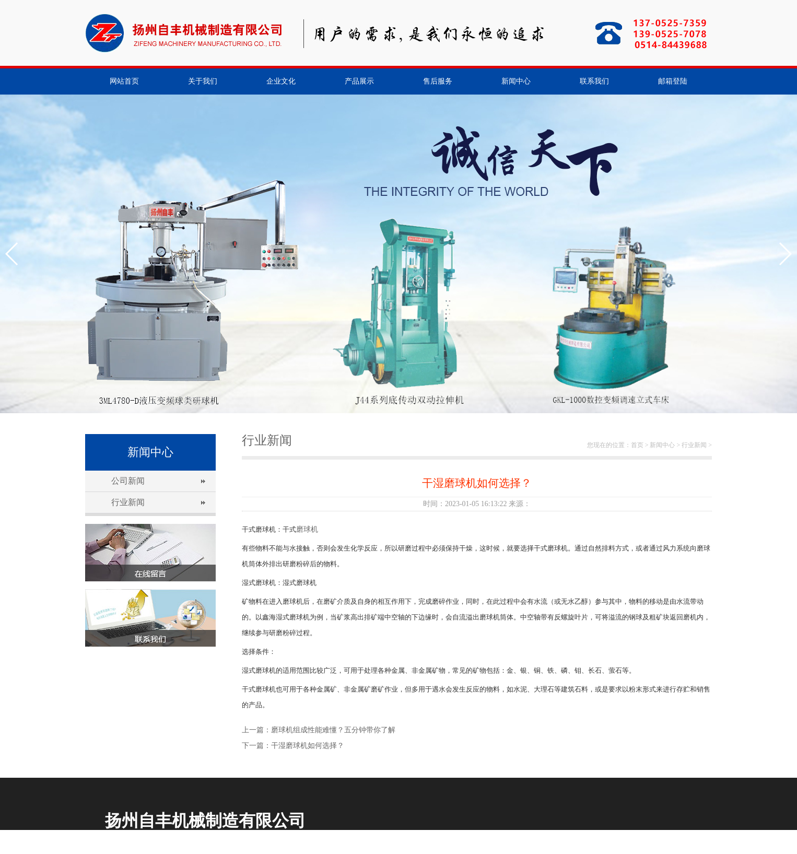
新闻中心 (516, 81)
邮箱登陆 (672, 81)
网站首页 (124, 81)
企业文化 (281, 81)
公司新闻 (128, 480)
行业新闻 (128, 502)
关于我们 (202, 81)
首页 (637, 445)
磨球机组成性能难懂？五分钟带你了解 (333, 730)
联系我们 (594, 81)
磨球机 (307, 529)
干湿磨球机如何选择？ (307, 746)
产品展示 (359, 81)
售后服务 (437, 81)
